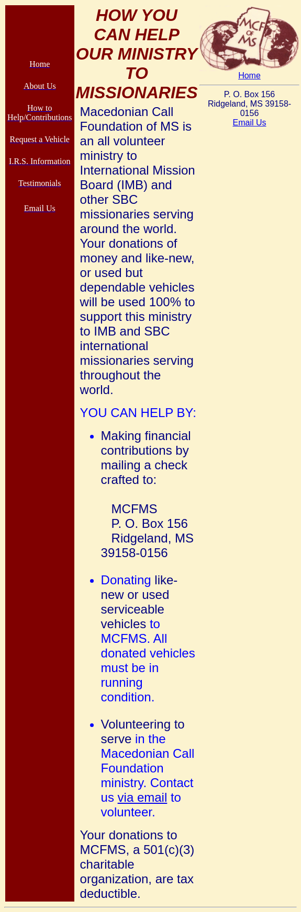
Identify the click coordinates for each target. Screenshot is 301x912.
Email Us (249, 122)
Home (249, 75)
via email (143, 797)
